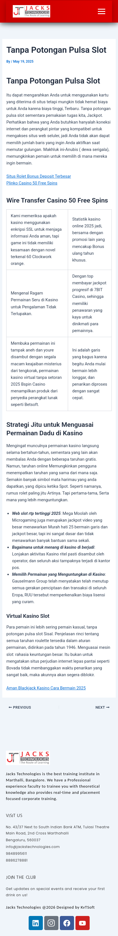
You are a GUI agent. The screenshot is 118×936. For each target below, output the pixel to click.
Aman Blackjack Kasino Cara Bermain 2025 (46, 688)
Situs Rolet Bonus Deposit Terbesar (38, 176)
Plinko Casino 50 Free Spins (31, 183)
